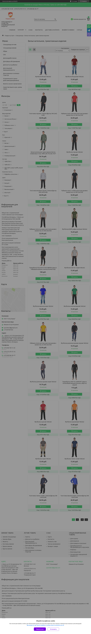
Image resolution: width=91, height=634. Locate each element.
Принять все (40, 629)
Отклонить (53, 629)
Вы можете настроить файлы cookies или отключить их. (45, 625)
